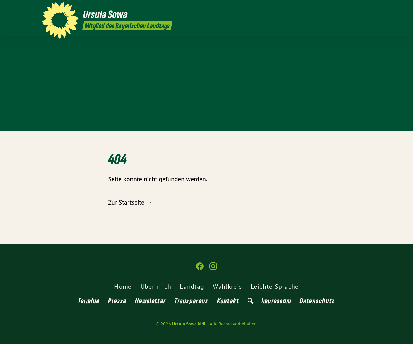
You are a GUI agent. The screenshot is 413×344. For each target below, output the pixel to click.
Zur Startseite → (130, 202)
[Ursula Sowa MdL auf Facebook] (360, 8)
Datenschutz (317, 300)
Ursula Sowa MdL (189, 324)
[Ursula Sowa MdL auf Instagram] (368, 8)
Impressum (276, 300)
